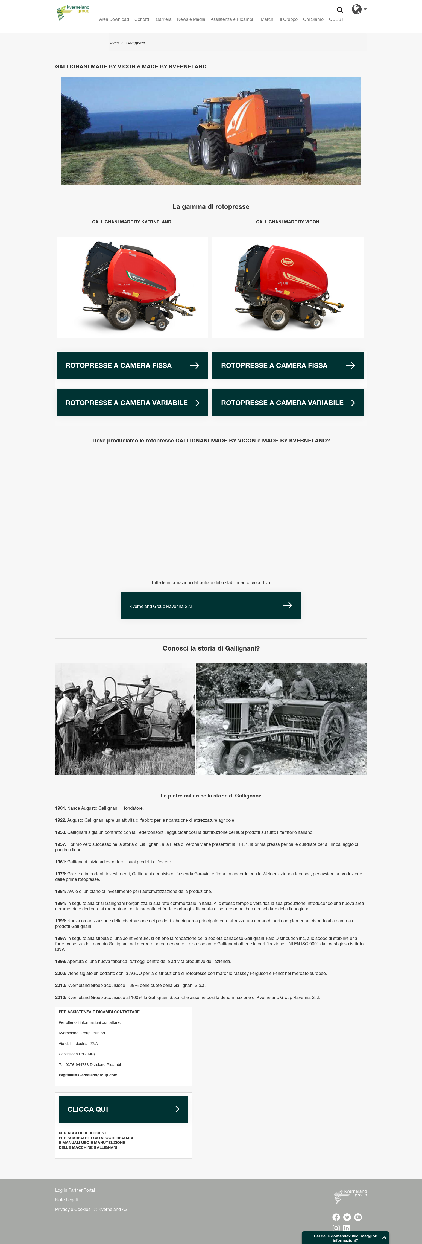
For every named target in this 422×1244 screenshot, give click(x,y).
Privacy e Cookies (72, 1209)
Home (114, 42)
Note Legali (66, 1199)
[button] (345, 1237)
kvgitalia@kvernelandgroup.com (88, 1075)
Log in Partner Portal (75, 1190)
